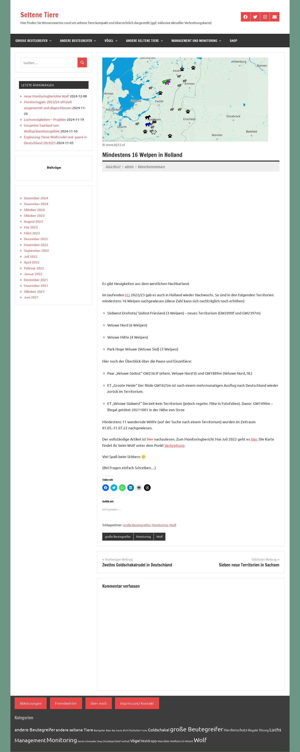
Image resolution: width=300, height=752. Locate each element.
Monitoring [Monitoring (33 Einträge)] (61, 740)
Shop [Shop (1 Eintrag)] (99, 741)
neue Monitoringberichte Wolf (46, 96)
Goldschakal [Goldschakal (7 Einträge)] (158, 730)
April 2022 (31, 262)
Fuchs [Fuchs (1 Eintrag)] (144, 730)
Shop (233, 40)
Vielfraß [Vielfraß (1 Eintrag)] (125, 741)
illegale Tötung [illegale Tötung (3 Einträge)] (258, 730)
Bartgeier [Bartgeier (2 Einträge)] (99, 730)
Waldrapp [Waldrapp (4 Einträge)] (149, 741)
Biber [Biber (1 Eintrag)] (108, 730)
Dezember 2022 (36, 239)
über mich (98, 703)
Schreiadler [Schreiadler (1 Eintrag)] (90, 741)
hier (150, 439)
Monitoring (160, 525)
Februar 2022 (34, 268)
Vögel (111, 40)
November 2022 (36, 244)
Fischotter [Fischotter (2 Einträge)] (135, 730)
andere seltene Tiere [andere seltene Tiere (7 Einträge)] (74, 730)
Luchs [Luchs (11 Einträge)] (275, 730)
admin (129, 166)
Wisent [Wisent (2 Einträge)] (189, 741)
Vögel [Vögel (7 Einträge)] (135, 740)
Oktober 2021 (34, 291)
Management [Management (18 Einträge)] (30, 740)
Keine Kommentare (151, 166)
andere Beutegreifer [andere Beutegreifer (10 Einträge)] (35, 730)
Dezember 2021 (36, 279)
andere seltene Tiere (144, 40)
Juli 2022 (31, 256)
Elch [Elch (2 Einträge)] (125, 730)
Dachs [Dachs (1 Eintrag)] (119, 730)
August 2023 (33, 221)
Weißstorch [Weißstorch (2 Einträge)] (177, 741)
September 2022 (36, 250)
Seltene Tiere (43, 14)
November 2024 (36, 204)
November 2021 (36, 285)
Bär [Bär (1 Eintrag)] (113, 730)
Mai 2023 (31, 227)
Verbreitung (174, 445)
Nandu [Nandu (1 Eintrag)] (81, 741)
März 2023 (32, 233)
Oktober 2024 (34, 209)
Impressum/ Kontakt (137, 703)
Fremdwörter (66, 703)
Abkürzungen (31, 703)
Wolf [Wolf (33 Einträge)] (200, 740)
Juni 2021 (31, 297)
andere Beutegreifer (78, 40)
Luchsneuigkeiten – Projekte (45, 119)
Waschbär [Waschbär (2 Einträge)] (164, 741)
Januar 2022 (33, 274)
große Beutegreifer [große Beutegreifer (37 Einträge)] (196, 729)
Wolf (172, 525)
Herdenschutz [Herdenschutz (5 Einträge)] (235, 730)
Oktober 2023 (34, 215)
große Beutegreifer (33, 40)
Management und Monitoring (196, 40)
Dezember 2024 (36, 198)
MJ (127, 295)
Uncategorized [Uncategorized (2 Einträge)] (112, 741)
